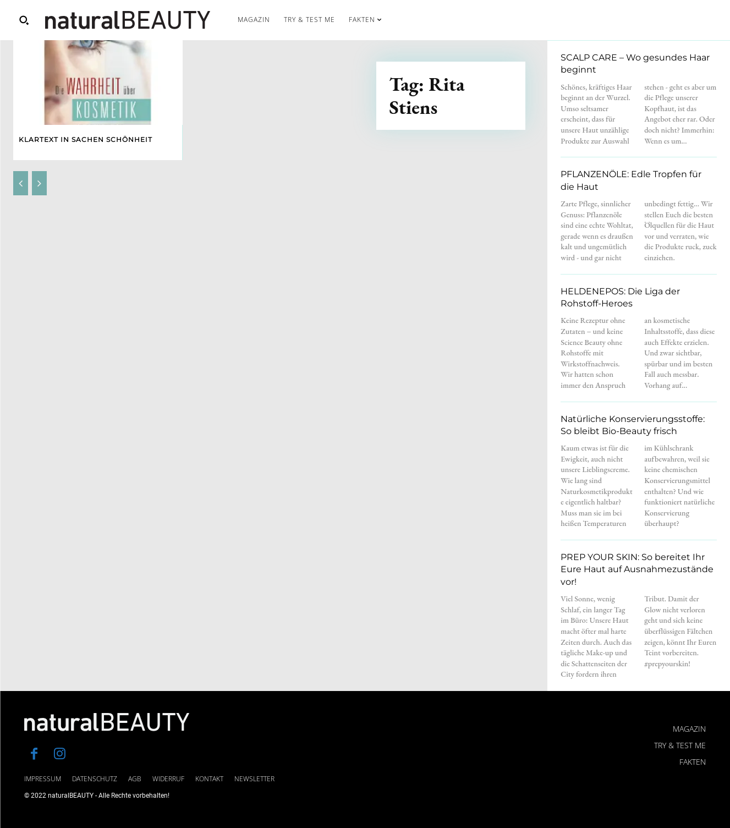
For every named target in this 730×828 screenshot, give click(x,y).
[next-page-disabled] (39, 183)
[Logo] (127, 20)
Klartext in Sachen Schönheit (85, 139)
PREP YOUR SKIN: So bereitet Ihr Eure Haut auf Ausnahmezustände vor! (637, 569)
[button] (23, 19)
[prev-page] (20, 183)
